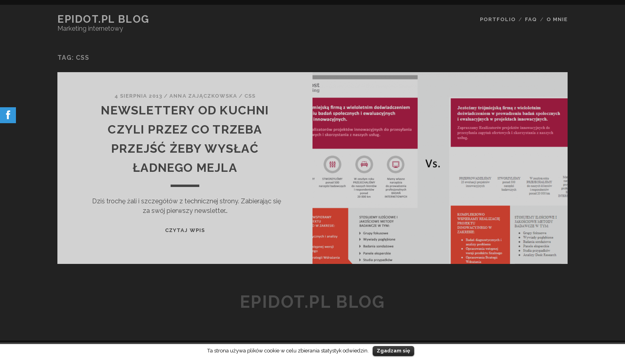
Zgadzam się (393, 351)
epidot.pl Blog (103, 19)
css (250, 96)
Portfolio (497, 19)
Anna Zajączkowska (203, 96)
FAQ (531, 19)
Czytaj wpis (184, 230)
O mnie (557, 19)
